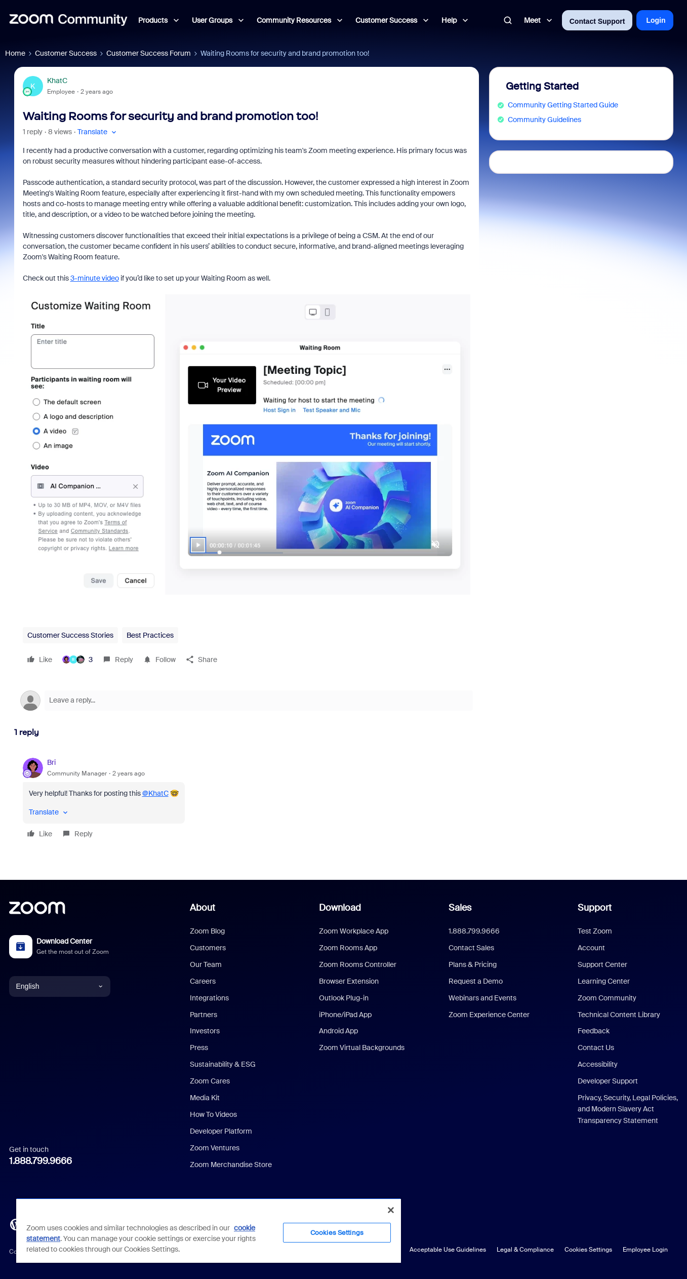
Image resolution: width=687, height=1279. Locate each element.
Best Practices (150, 635)
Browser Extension (349, 981)
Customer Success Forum (148, 53)
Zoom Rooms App (348, 947)
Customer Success (66, 53)
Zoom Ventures (214, 1147)
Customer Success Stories (70, 635)
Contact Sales (471, 947)
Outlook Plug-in (344, 997)
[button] (97, 132)
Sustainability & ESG (223, 1064)
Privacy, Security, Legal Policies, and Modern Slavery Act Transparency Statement (628, 1109)
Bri (51, 762)
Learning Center (604, 981)
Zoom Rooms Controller (357, 964)
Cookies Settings (588, 1250)
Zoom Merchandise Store (231, 1164)
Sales (460, 908)
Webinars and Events (482, 997)
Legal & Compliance (525, 1250)
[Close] (391, 1210)
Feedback (594, 1030)
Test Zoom (595, 931)
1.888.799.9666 (40, 1161)
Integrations (209, 997)
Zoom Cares (210, 1081)
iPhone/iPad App (345, 1014)
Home (15, 53)
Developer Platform (221, 1131)
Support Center (602, 964)
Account (591, 947)
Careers (203, 981)
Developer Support (608, 1081)
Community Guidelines (544, 119)
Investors (205, 1030)
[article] (246, 799)
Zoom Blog (207, 931)
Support (595, 908)
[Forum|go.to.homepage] (68, 20)
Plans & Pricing (473, 964)
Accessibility (598, 1064)
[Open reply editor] (246, 700)
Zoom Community (607, 997)
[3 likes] (77, 659)
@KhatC (155, 793)
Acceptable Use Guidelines (448, 1250)
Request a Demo (476, 981)
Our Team (206, 964)
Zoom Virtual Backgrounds (362, 1047)
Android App (338, 1030)
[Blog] (15, 1223)
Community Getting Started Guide (563, 104)
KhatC (57, 80)
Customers (208, 947)
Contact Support (597, 21)
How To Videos (213, 1114)
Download (340, 908)
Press (199, 1047)
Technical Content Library (619, 1014)
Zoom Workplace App (353, 931)
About (202, 908)
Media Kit (205, 1097)
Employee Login (645, 1250)
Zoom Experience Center (489, 1014)
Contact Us (596, 1047)
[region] (208, 1230)
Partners (203, 1014)
